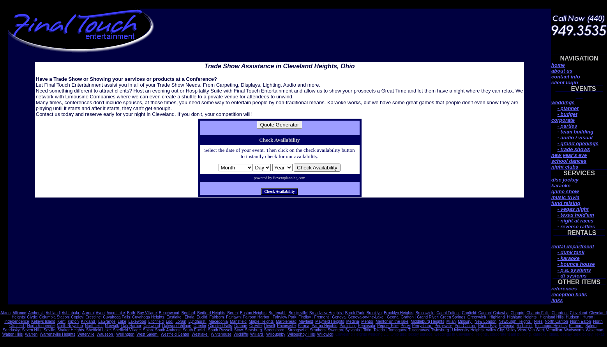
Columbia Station (54, 317)
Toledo (379, 330)
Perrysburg (422, 326)
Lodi (169, 321)
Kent (62, 321)
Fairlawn (233, 317)
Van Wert (536, 330)
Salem (591, 326)
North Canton (556, 321)
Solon (148, 330)
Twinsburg (440, 330)
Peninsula (366, 326)
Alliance (19, 313)
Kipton (73, 321)
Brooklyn (374, 313)
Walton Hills (12, 334)
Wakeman (594, 330)
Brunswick (424, 313)
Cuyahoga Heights (148, 317)
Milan (451, 321)
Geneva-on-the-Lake (366, 317)
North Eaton (580, 321)
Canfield (469, 313)
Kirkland (88, 321)
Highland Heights (522, 317)
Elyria (189, 317)
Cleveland (578, 313)
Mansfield (238, 321)
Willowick (325, 334)
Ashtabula (71, 313)
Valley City (495, 330)
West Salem (147, 334)
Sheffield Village (127, 330)
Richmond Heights (551, 326)
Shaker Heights (70, 330)
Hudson (573, 317)
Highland (497, 317)
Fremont (322, 317)
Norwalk (112, 326)
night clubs (564, 167)
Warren (31, 334)
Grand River (427, 317)
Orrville (255, 326)
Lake (122, 321)
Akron (5, 313)
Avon (100, 313)
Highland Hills (552, 317)
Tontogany (397, 330)
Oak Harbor (131, 326)
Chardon (560, 313)
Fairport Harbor (257, 317)
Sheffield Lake (98, 330)
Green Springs (452, 317)
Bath (131, 313)
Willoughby (275, 334)
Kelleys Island (43, 321)
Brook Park (354, 313)
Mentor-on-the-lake (392, 321)
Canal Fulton (447, 313)
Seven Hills (31, 330)
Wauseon (105, 334)
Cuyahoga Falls (116, 317)
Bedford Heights (211, 313)
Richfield (525, 326)
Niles (538, 321)
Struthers (318, 330)
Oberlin (200, 326)
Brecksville (297, 313)
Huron (588, 317)
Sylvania (353, 330)
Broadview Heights (326, 313)
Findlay (305, 317)
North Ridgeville (41, 326)
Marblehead (286, 321)
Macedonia (218, 321)
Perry (405, 326)
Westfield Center (175, 334)
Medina (352, 321)
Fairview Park (284, 317)
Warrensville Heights (57, 334)
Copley (77, 317)
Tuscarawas (418, 330)
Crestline (93, 317)
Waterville (86, 334)
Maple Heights (261, 321)
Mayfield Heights (329, 321)
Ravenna (506, 326)
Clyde (32, 317)
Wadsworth (574, 330)
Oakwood (151, 326)
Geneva (339, 317)
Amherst (36, 313)
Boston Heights (253, 313)
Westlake (200, 334)
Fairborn (216, 317)
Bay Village (147, 313)
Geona (393, 317)
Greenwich (477, 317)
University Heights (468, 330)
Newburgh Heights (515, 321)
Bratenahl (277, 313)
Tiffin (367, 330)
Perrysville (443, 326)
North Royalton (70, 326)
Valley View (516, 330)
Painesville (286, 326)
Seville (49, 330)
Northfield (94, 326)
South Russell (220, 330)
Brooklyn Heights (398, 313)
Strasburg (253, 330)
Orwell (269, 326)
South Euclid (194, 330)
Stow (238, 330)
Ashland (53, 313)
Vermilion (554, 330)
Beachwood (169, 313)
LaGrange (106, 321)
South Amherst (168, 330)
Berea (233, 313)
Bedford (188, 313)
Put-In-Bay (487, 326)
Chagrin (517, 313)
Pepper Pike (387, 326)
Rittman (576, 326)
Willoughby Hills (301, 334)
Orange (240, 326)
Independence (16, 321)
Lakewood (137, 321)
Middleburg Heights (427, 321)
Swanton (335, 330)
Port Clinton (465, 326)
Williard (257, 334)
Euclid (202, 317)
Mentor (367, 321)
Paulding (347, 326)
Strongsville (298, 330)
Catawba (500, 313)
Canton (484, 313)
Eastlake (174, 317)
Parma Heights (324, 326)
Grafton (408, 317)
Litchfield (156, 321)
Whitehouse (221, 334)
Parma (303, 326)
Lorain (180, 321)
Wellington (125, 334)
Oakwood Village (176, 326)
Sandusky (11, 330)
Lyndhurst (197, 321)
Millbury (465, 321)
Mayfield (305, 321)
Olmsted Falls (220, 326)
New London (485, 321)
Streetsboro (274, 330)
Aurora (88, 313)
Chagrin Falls (537, 313)
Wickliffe (240, 334)
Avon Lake (116, 313)
